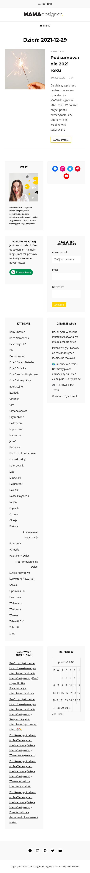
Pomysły (14, 549)
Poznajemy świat (19, 555)
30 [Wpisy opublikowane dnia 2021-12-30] (66, 708)
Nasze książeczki (19, 496)
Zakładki (14, 627)
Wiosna (13, 615)
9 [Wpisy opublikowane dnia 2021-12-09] (66, 685)
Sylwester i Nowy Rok (21, 579)
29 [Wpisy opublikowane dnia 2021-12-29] (62, 708)
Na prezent (16, 484)
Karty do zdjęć (17, 459)
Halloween (15, 423)
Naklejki (13, 490)
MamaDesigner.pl (36, 866)
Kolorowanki (16, 465)
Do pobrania (16, 356)
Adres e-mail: (59, 252)
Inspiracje (15, 435)
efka (71, 78)
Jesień (12, 441)
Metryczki (15, 477)
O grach (14, 508)
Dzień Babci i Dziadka (21, 362)
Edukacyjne (16, 386)
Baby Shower (17, 332)
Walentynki (15, 603)
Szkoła (13, 585)
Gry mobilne (16, 417)
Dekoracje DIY (17, 344)
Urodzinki (15, 597)
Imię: (55, 269)
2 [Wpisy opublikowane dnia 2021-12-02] (66, 678)
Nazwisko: (58, 287)
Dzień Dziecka (17, 368)
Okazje (13, 520)
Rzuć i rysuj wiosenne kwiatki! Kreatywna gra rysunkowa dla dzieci (65, 337)
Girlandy (14, 398)
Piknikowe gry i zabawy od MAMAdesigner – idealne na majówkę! (65, 353)
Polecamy (15, 543)
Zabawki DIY (16, 621)
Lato (12, 471)
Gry (11, 405)
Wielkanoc (15, 609)
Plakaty (13, 526)
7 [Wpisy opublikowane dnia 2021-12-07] (58, 685)
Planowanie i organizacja (30, 535)
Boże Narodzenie (19, 338)
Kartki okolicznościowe (22, 453)
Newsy (54, 51)
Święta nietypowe (19, 572)
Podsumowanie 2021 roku (65, 64)
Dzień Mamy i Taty (20, 380)
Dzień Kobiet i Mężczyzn (23, 374)
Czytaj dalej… (62, 140)
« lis (54, 714)
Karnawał (14, 447)
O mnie (61, 51)
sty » (61, 714)
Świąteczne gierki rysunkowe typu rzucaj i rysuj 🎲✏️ (23, 724)
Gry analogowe (18, 411)
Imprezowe (16, 429)
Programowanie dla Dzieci (26, 564)
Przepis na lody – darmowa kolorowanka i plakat (23, 817)
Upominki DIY (17, 591)
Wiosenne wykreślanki (65, 396)
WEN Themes (73, 866)
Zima (12, 633)
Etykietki (14, 392)
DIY (11, 350)
